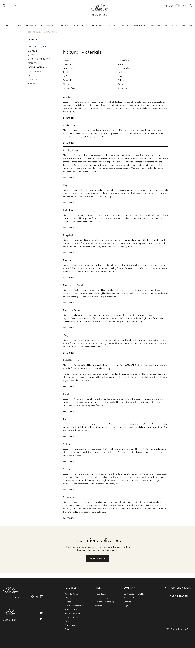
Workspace (47, 25)
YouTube (37, 596)
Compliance (33, 79)
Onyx (120, 64)
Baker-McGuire (99, 10)
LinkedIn (41, 596)
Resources (171, 25)
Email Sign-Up (97, 558)
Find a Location (179, 596)
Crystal (66, 72)
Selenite (121, 80)
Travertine (122, 88)
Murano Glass (124, 60)
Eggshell (67, 80)
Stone (120, 84)
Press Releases (101, 594)
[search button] (4, 5)
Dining (17, 25)
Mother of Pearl (70, 88)
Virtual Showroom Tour (39, 59)
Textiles (96, 25)
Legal (126, 605)
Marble (66, 84)
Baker (29, 32)
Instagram (41, 613)
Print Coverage (102, 597)
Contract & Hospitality (133, 25)
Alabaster (67, 64)
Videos (31, 55)
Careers (127, 601)
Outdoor (63, 25)
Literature (32, 51)
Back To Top (68, 118)
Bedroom (31, 25)
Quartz (121, 76)
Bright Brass (68, 68)
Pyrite (120, 72)
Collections (80, 25)
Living (6, 25)
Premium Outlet (131, 597)
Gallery (155, 25)
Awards (98, 605)
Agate (66, 60)
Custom (110, 25)
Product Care (34, 63)
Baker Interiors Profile (38, 46)
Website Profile (71, 594)
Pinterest (32, 596)
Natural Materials (50, 32)
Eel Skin (66, 76)
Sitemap (31, 83)
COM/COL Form (34, 71)
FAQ (29, 75)
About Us (187, 25)
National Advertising (104, 601)
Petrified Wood (124, 68)
